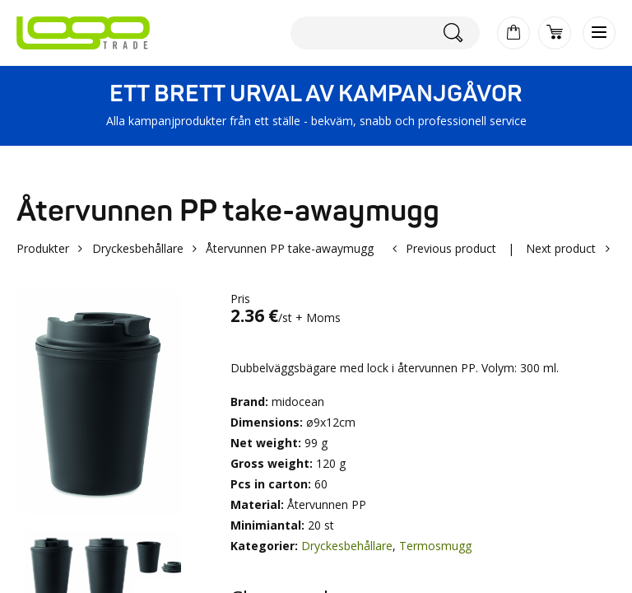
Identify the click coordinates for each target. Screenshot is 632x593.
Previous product (451, 248)
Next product (561, 248)
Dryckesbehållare (138, 248)
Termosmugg (435, 545)
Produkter (42, 248)
